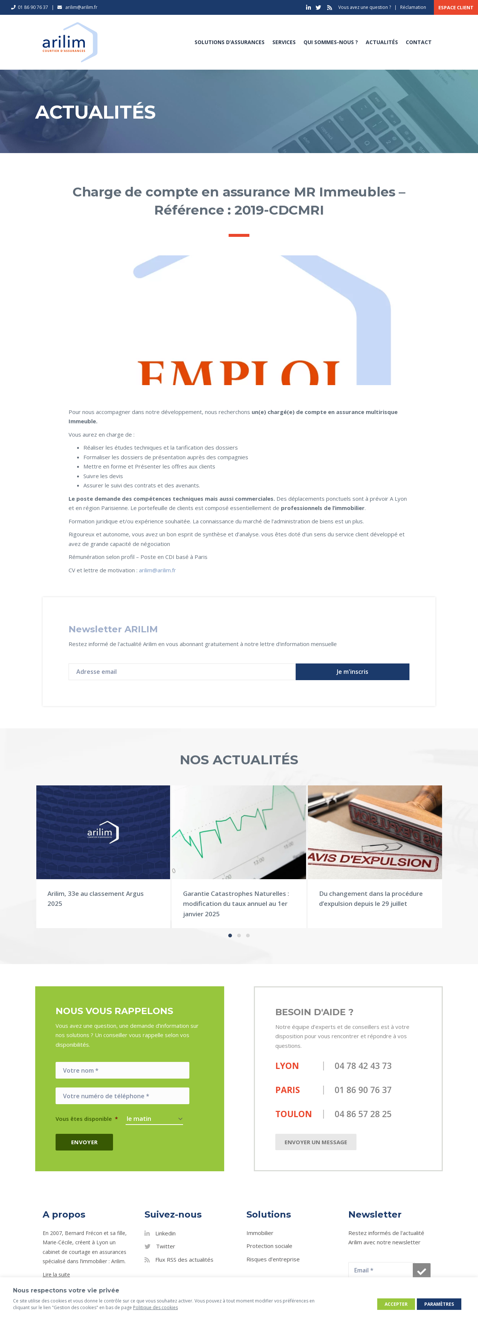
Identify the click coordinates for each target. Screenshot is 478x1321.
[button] (352, 671)
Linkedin (165, 1233)
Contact (419, 42)
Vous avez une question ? (364, 7)
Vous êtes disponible (87, 1119)
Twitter (165, 1246)
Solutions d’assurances (230, 42)
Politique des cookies (155, 1307)
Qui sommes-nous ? (330, 42)
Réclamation (413, 7)
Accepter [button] (396, 1304)
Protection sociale (269, 1245)
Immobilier (259, 1232)
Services (284, 42)
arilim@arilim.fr (157, 570)
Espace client (456, 7)
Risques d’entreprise (273, 1259)
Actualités (382, 42)
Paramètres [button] (439, 1304)
